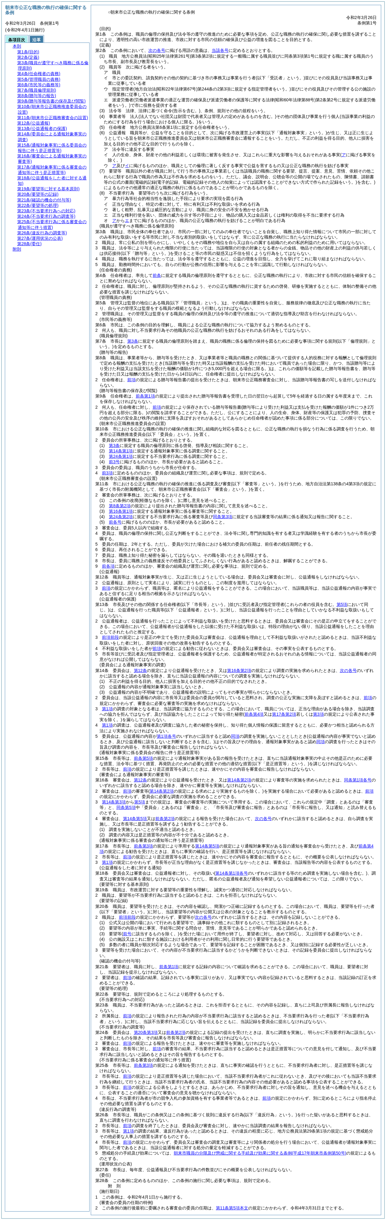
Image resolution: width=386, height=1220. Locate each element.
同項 (235, 736)
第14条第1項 (121, 450)
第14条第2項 (239, 780)
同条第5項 (126, 807)
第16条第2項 (239, 670)
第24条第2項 (121, 516)
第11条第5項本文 (232, 1208)
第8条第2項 (120, 505)
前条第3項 (143, 846)
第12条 (140, 670)
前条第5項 (143, 758)
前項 (131, 379)
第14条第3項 (114, 802)
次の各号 (156, 50)
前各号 (115, 522)
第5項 (139, 802)
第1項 (107, 708)
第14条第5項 (135, 818)
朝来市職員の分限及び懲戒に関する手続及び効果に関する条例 (260, 1153)
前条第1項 (145, 396)
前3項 (107, 473)
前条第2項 (165, 818)
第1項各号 (166, 736)
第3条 (132, 341)
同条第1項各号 (358, 780)
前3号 (114, 461)
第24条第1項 (121, 456)
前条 (157, 275)
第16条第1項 (121, 511)
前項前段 (110, 637)
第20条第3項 (146, 1032)
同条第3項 (222, 516)
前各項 (108, 566)
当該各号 (220, 50)
